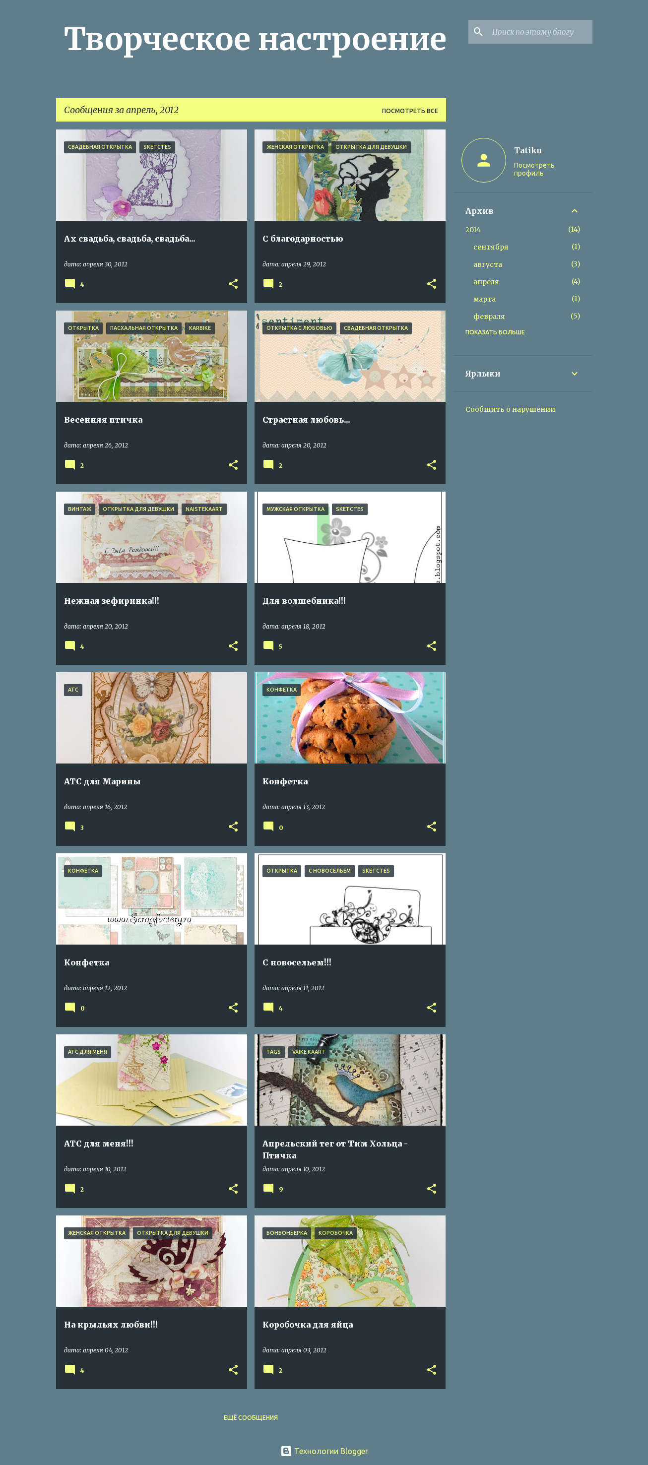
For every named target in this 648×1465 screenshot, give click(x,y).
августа (487, 264)
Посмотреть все (410, 111)
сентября (491, 247)
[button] (233, 284)
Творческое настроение (255, 39)
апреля (486, 281)
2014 (473, 229)
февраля (489, 316)
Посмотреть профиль (534, 169)
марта (484, 299)
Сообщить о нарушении (510, 409)
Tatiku (528, 150)
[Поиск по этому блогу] (540, 32)
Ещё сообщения (251, 1417)
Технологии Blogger (324, 1451)
